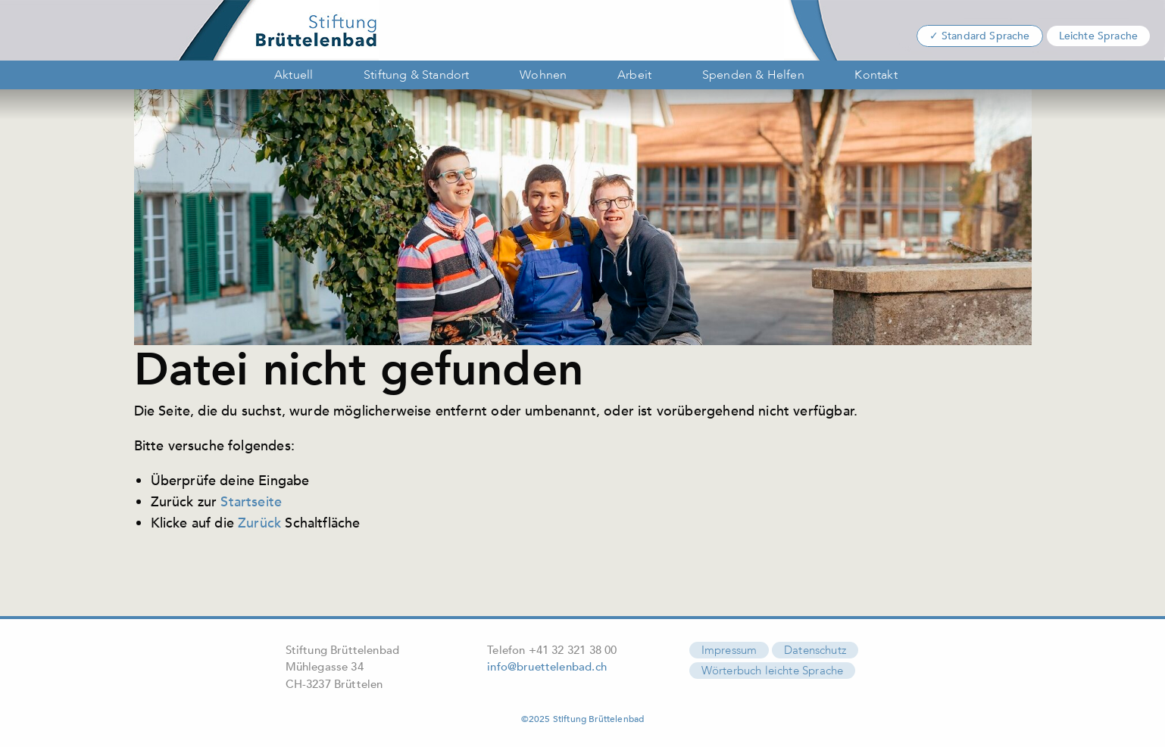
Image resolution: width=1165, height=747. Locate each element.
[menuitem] (290, 75)
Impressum (729, 650)
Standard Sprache (986, 36)
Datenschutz (815, 650)
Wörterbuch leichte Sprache (772, 670)
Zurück (259, 523)
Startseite (251, 502)
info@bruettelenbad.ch (547, 666)
